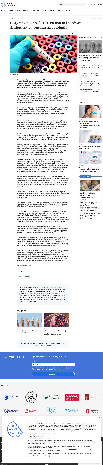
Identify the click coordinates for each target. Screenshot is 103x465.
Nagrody (28, 13)
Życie (39, 10)
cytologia (28, 277)
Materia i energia (55, 10)
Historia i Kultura (14, 10)
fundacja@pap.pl (72, 449)
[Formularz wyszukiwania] (71, 4)
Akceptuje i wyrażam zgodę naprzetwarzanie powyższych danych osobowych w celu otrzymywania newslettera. (52, 368)
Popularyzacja (43, 13)
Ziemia (45, 10)
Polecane (86, 176)
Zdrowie (32, 10)
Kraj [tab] (96, 37)
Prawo (35, 13)
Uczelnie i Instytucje (7, 13)
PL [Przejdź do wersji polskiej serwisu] (98, 4)
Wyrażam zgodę (41, 456)
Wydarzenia (68, 13)
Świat (12, 18)
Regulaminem (57, 343)
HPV (37, 97)
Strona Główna (94, 18)
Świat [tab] (100, 37)
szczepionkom (44, 134)
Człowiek (25, 10)
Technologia (67, 10)
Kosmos (3, 10)
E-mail (33, 361)
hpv (20, 277)
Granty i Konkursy (56, 13)
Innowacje (19, 13)
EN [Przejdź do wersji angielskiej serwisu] (101, 4)
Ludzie (76, 13)
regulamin (41, 368)
